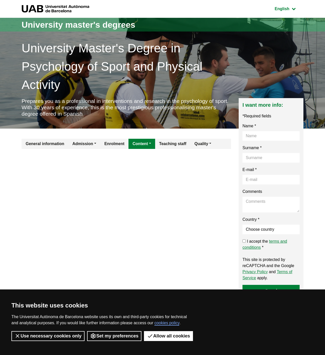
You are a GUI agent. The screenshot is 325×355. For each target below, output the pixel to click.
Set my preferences (114, 336)
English (288, 8)
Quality (201, 144)
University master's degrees (82, 24)
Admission (82, 144)
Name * (249, 127)
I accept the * (264, 245)
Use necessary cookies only (48, 336)
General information (45, 144)
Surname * (252, 148)
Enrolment (114, 144)
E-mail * (249, 170)
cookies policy (166, 323)
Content (140, 144)
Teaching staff (172, 144)
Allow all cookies (168, 336)
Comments (252, 192)
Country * (250, 220)
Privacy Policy (255, 272)
